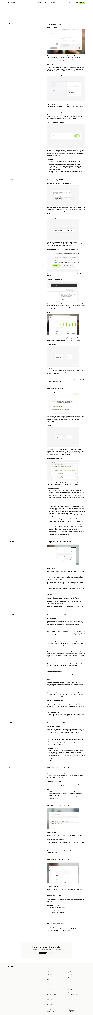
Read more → (50, 214)
